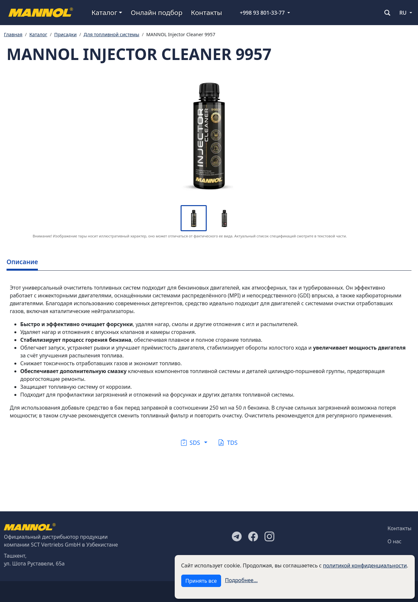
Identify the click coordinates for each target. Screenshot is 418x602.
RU (403, 12)
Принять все (201, 580)
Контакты (206, 12)
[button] (194, 442)
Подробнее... (241, 580)
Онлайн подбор (156, 12)
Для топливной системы (111, 34)
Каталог (38, 34)
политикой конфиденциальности (365, 565)
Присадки (65, 34)
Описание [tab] (22, 261)
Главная (13, 34)
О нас (395, 541)
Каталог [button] (104, 12)
